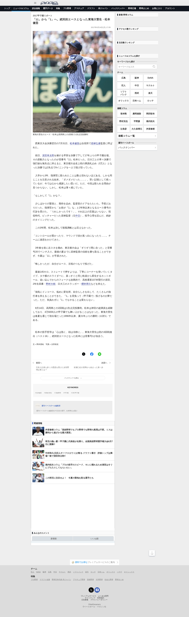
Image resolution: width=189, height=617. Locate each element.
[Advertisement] (73, 506)
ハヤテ (119, 572)
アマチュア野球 (79, 580)
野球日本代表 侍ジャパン (61, 580)
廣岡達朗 (137, 113)
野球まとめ (144, 8)
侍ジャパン (103, 8)
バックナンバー (118, 8)
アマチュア (79, 8)
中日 (77, 215)
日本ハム (137, 100)
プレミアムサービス (88, 596)
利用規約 (100, 598)
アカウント (170, 8)
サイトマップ (90, 598)
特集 (58, 8)
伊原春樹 (150, 129)
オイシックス (129, 572)
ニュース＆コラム (21, 8)
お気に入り (157, 8)
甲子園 (67, 393)
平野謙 (137, 121)
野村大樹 (50, 284)
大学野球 (99, 580)
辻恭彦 (123, 129)
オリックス (123, 100)
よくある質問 (103, 596)
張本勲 (123, 113)
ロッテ (150, 100)
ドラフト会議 (45, 580)
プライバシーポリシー (98, 600)
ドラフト (91, 8)
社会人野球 (109, 580)
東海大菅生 (48, 393)
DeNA (150, 78)
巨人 (123, 85)
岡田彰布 (150, 113)
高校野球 (58, 393)
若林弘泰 (96, 143)
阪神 (137, 78)
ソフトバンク (123, 93)
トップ (7, 8)
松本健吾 (74, 143)
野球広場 (132, 8)
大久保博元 (137, 129)
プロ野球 (67, 8)
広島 (123, 78)
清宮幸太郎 (48, 155)
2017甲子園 (75, 393)
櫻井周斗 (86, 284)
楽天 (150, 93)
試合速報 (36, 8)
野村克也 (123, 121)
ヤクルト (150, 85)
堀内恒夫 (150, 121)
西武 (137, 93)
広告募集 (85, 600)
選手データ (48, 8)
